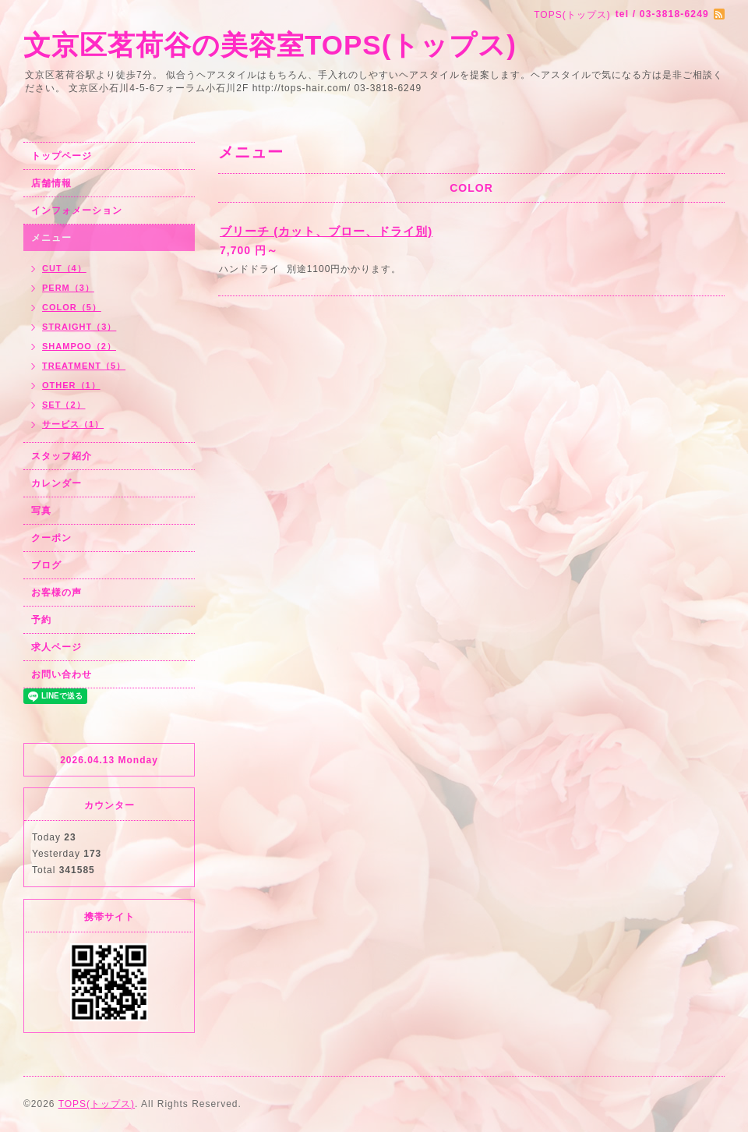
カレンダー (56, 483)
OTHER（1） (71, 385)
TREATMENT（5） (83, 365)
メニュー (51, 237)
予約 (41, 619)
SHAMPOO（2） (79, 346)
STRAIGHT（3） (79, 326)
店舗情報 (51, 183)
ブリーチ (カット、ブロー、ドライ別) (326, 231)
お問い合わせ (61, 674)
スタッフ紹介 (61, 456)
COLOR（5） (71, 307)
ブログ (46, 565)
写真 (41, 510)
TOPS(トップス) (96, 1103)
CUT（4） (64, 268)
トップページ (61, 155)
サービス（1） (73, 424)
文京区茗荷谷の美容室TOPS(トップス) (270, 45)
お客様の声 (56, 592)
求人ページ (56, 647)
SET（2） (64, 404)
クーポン (51, 537)
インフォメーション (76, 210)
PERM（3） (68, 287)
